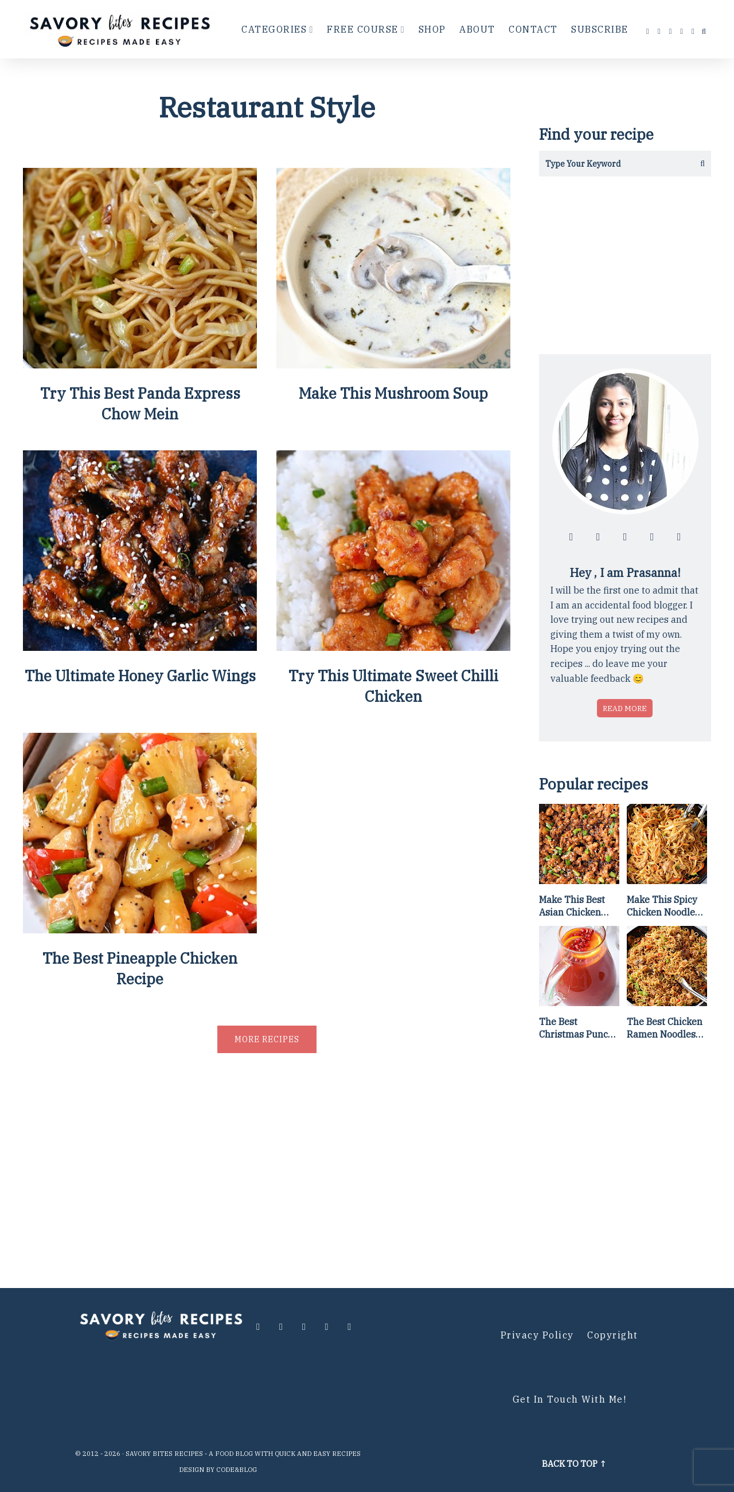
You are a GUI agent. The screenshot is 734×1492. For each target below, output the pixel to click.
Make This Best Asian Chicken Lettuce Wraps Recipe (572, 906)
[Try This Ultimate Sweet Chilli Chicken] (393, 647)
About (477, 29)
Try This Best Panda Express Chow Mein (140, 404)
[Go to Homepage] (121, 29)
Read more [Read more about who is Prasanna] (625, 708)
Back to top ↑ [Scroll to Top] (574, 1463)
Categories (274, 29)
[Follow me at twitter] (671, 31)
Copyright (612, 1335)
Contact (533, 29)
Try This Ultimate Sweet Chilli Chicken (393, 687)
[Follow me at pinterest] (682, 31)
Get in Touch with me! (570, 1399)
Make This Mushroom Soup (393, 393)
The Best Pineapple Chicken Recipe (139, 970)
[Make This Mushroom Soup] (393, 364)
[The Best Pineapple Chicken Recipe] (140, 930)
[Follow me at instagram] (659, 31)
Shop (432, 29)
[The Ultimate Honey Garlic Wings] (140, 647)
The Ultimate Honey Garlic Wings (140, 676)
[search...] (703, 31)
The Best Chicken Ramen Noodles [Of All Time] (664, 1028)
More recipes (267, 1040)
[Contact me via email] (693, 31)
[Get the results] (698, 163)
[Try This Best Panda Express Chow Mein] (140, 364)
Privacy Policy (537, 1335)
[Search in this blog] (612, 163)
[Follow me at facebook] (648, 31)
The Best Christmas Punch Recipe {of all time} (576, 1028)
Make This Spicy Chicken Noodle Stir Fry (662, 906)
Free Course (363, 29)
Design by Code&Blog (218, 1470)
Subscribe (599, 29)
